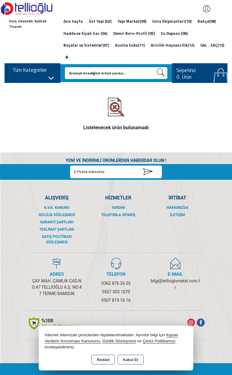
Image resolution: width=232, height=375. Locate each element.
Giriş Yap (203, 8)
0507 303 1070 (116, 291)
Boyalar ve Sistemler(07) (86, 45)
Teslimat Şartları (56, 229)
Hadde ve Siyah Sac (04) (85, 33)
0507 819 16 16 (116, 300)
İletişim (177, 215)
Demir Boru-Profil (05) (134, 33)
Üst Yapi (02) (100, 21)
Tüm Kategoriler (33, 71)
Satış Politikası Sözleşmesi (57, 239)
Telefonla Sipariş (118, 215)
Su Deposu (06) (174, 33)
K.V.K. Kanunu (56, 208)
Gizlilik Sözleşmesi (56, 215)
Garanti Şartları (56, 222)
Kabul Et (130, 360)
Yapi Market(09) (132, 21)
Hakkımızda (177, 208)
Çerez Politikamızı (159, 341)
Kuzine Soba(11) (130, 45)
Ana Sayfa (73, 21)
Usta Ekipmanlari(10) (172, 21)
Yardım (118, 208)
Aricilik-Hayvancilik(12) (172, 45)
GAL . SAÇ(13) (212, 45)
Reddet (103, 360)
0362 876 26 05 (116, 283)
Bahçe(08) (207, 21)
